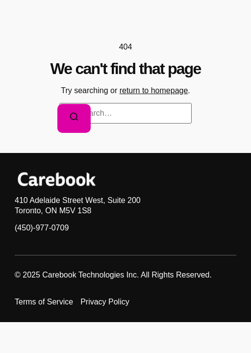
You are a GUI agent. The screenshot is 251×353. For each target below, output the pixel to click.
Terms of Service (44, 302)
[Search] (74, 118)
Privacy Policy (104, 302)
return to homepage (154, 90)
